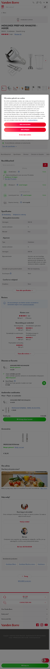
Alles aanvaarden (25, 124)
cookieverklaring (32, 120)
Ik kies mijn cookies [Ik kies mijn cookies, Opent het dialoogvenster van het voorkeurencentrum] (25, 135)
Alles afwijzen (25, 130)
